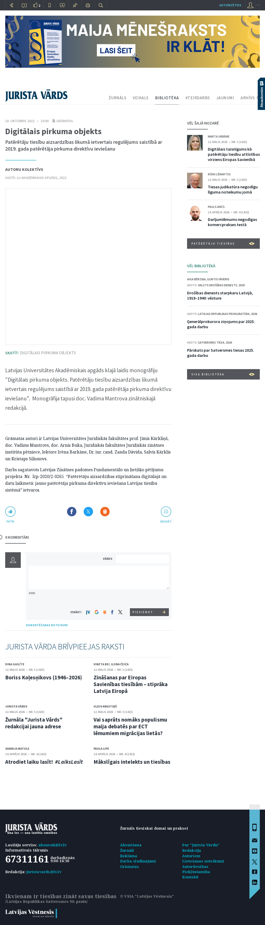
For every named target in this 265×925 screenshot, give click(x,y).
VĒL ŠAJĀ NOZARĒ (203, 123)
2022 (63, 177)
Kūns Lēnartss (219, 174)
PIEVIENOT (142, 612)
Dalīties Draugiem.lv (105, 511)
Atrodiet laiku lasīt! (44, 761)
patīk (10, 521)
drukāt (165, 521)
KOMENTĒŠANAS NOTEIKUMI (47, 625)
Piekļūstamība (196, 871)
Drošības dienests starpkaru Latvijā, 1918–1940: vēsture (220, 295)
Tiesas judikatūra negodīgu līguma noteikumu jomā (233, 189)
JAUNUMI (225, 97)
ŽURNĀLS (118, 97)
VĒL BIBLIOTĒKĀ (201, 265)
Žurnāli (127, 850)
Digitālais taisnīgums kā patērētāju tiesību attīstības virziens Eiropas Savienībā (234, 154)
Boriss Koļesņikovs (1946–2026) (43, 677)
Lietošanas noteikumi (203, 861)
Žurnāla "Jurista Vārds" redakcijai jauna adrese (34, 723)
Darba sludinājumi (138, 861)
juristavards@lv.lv (44, 871)
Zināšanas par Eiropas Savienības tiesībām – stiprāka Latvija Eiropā (131, 684)
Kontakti (190, 876)
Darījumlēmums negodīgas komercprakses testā (232, 222)
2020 (242, 285)
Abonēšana (131, 844)
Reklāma (128, 855)
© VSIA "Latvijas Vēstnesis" (147, 896)
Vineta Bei (102, 664)
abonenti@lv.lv (52, 844)
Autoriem (191, 855)
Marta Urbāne (218, 136)
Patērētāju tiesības (223, 243)
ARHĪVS (248, 97)
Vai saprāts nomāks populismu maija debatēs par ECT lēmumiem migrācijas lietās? (130, 726)
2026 (254, 314)
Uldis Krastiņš (105, 706)
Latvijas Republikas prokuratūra (224, 314)
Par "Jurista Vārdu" (201, 844)
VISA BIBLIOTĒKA (223, 374)
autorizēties (230, 5)
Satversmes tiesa (211, 342)
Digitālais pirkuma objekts (40, 352)
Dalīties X (88, 511)
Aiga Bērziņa (196, 279)
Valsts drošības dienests (217, 285)
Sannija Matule (17, 748)
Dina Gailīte (14, 664)
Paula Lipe (101, 748)
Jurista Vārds (16, 706)
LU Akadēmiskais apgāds (37, 177)
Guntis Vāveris (218, 279)
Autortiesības (195, 866)
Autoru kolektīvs (24, 169)
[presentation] (143, 598)
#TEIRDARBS (198, 97)
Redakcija (191, 850)
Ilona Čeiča (120, 664)
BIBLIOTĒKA (167, 97)
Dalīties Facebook (71, 511)
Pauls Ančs (216, 207)
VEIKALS (141, 97)
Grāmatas (64, 121)
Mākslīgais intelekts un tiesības (132, 761)
